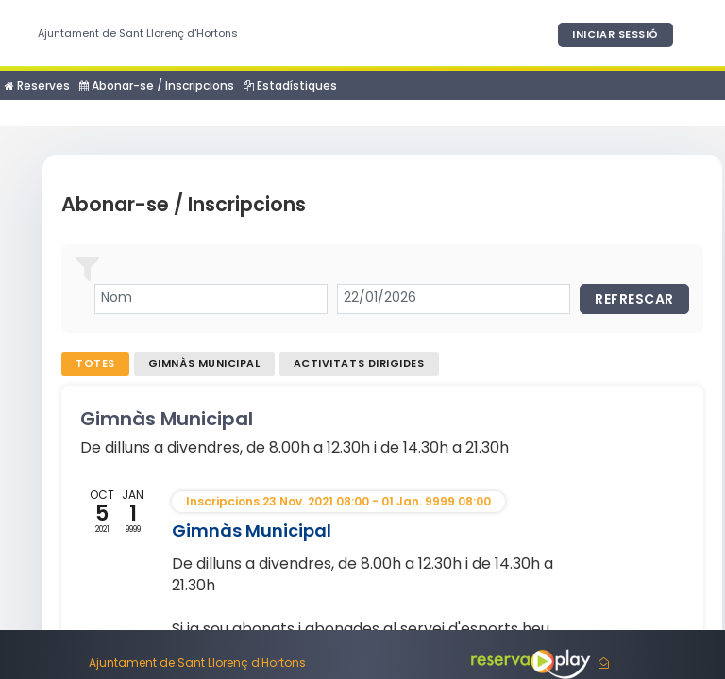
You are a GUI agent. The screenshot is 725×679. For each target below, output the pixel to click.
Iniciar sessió (615, 33)
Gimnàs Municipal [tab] (204, 363)
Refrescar (634, 299)
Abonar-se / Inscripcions (156, 85)
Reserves (37, 85)
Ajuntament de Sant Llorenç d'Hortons (138, 33)
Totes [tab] (95, 363)
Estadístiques (290, 85)
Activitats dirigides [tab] (359, 363)
